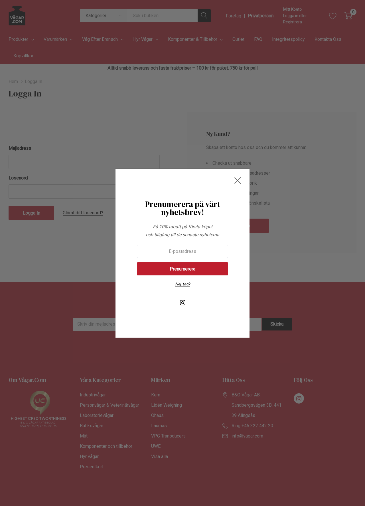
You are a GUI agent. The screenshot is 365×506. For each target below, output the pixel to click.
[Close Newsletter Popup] (237, 180)
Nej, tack (182, 284)
